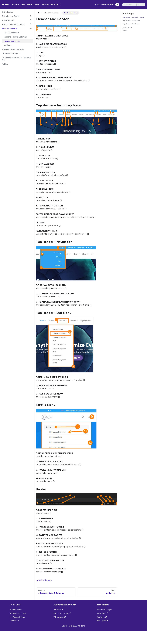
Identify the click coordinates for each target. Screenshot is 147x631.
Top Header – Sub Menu (131, 24)
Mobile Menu (127, 27)
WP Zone (58, 609)
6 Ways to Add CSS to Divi (13, 24)
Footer (125, 30)
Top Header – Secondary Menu (133, 17)
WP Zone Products (18, 613)
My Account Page (17, 617)
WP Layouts (60, 617)
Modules (7, 45)
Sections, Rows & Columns (15, 37)
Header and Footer (12, 41)
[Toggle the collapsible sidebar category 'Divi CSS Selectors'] (30, 28)
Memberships (16, 609)
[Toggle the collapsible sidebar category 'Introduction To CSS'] (30, 16)
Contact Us (14, 620)
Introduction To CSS (11, 16)
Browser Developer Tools (13, 49)
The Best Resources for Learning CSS (16, 58)
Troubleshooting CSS (11, 53)
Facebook (102, 613)
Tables (5, 64)
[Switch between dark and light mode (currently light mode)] (117, 4)
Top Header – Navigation (131, 20)
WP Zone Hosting (62, 613)
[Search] (133, 4)
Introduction (7, 12)
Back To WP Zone (104, 4)
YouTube (102, 617)
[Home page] (38, 13)
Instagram (102, 620)
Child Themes (8, 20)
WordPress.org (104, 609)
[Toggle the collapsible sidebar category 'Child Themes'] (30, 20)
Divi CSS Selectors (10, 28)
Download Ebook (51, 4)
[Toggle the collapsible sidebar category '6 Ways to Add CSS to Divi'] (30, 24)
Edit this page (44, 580)
